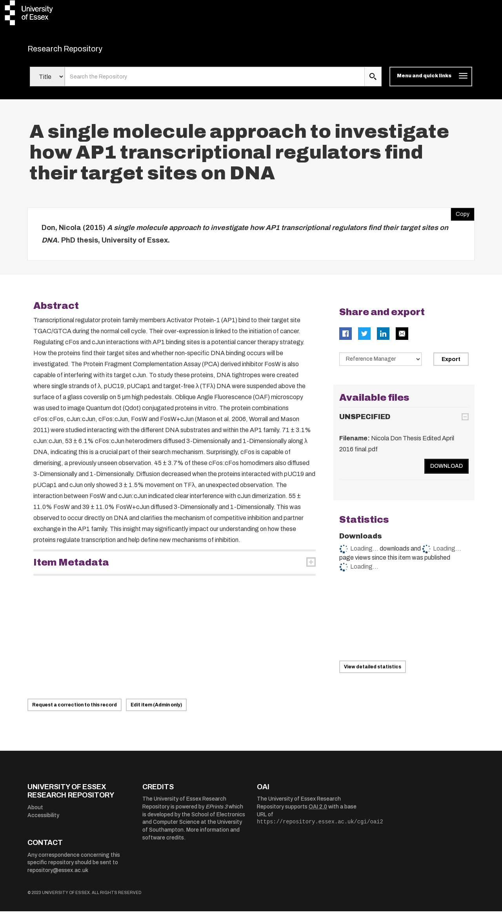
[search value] (215, 81)
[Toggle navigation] (430, 81)
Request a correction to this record (74, 709)
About (35, 813)
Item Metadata (71, 567)
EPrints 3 (216, 812)
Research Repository (82, 51)
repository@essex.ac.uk (57, 875)
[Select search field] (47, 81)
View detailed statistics (372, 671)
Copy (460, 217)
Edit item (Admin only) (156, 709)
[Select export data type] (380, 364)
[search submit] (373, 81)
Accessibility (43, 820)
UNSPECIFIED (364, 421)
